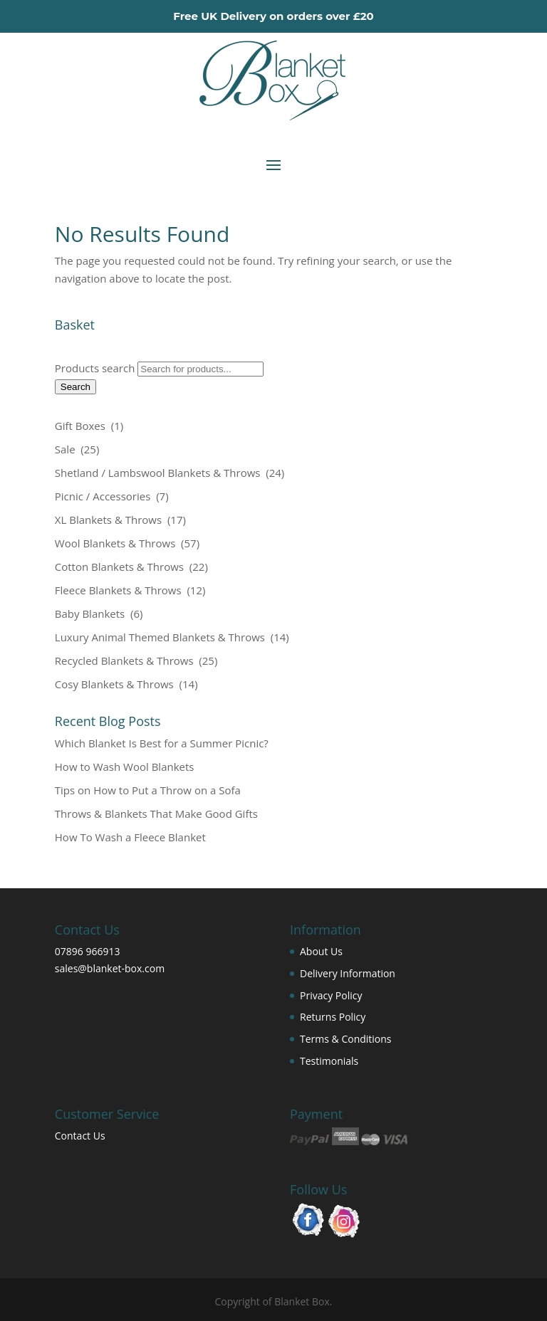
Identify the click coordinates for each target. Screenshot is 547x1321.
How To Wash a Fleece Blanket (130, 837)
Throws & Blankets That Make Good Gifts (156, 813)
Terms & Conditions (346, 1039)
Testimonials (329, 1061)
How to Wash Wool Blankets (124, 766)
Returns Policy (332, 1016)
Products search (96, 368)
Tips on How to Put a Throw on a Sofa (148, 790)
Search (75, 386)
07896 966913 (87, 951)
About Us (321, 951)
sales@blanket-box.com (110, 968)
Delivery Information (347, 973)
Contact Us (80, 1135)
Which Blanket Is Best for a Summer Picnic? (162, 743)
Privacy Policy (331, 995)
